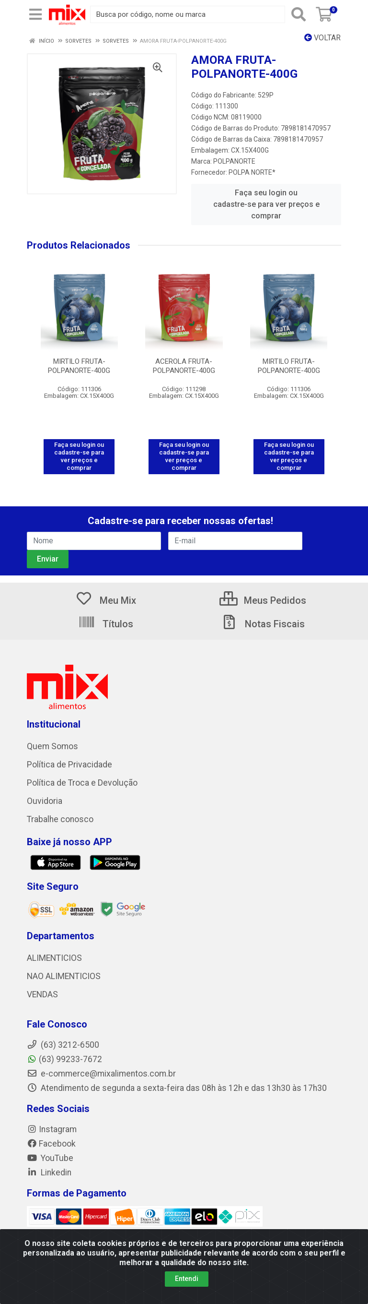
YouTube (50, 1158)
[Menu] (35, 14)
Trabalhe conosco (60, 819)
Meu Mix (105, 600)
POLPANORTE (234, 161)
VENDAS (42, 994)
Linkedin (49, 1172)
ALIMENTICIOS (54, 958)
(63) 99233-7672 (64, 1059)
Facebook (51, 1143)
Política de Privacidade (69, 764)
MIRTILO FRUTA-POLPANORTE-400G (79, 366)
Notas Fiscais (262, 624)
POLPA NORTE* (252, 172)
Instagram (52, 1129)
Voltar (322, 37)
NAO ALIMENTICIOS (64, 976)
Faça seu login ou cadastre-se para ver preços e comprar (266, 204)
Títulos (105, 624)
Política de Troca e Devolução (82, 783)
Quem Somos (52, 746)
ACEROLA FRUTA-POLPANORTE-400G (184, 366)
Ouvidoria (44, 801)
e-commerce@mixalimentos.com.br (101, 1073)
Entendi (186, 1278)
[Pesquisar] (298, 14)
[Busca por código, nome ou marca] (187, 14)
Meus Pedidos (262, 600)
